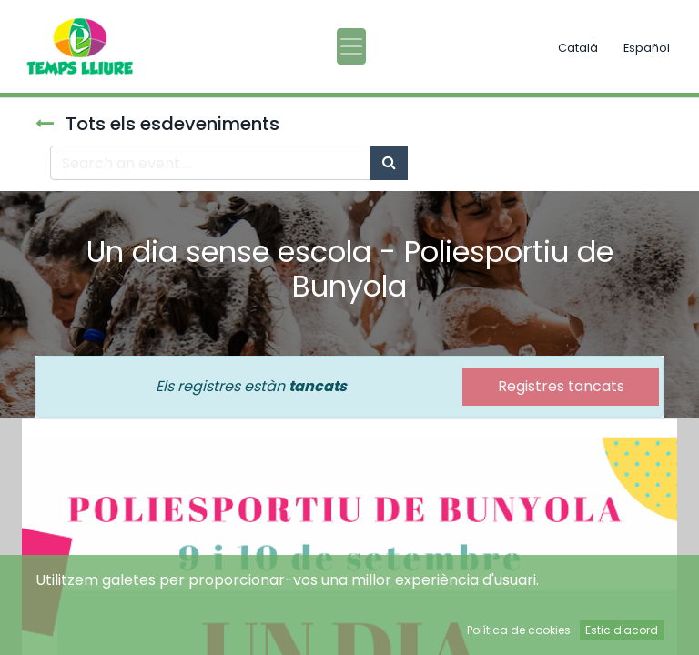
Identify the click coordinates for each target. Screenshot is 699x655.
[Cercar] (389, 163)
